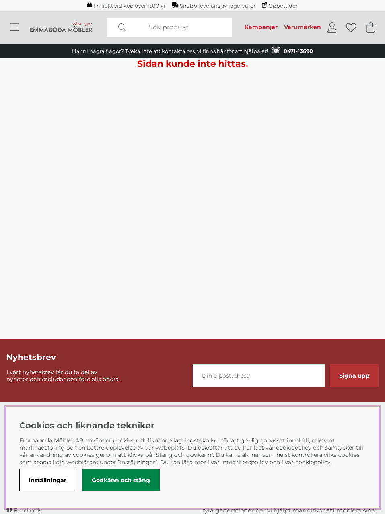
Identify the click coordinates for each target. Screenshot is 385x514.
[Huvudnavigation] (14, 27)
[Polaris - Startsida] (61, 27)
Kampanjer (261, 27)
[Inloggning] (332, 27)
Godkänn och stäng (121, 480)
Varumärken (302, 27)
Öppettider (280, 5)
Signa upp (354, 375)
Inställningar (47, 480)
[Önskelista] (351, 27)
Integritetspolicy (244, 462)
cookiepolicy (313, 462)
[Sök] (169, 27)
